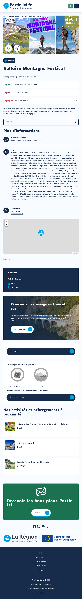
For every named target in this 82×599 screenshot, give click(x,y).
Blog (41, 570)
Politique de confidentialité (41, 584)
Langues (6, 259)
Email (13, 284)
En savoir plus (20, 330)
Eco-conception (41, 593)
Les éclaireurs (41, 561)
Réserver (14, 351)
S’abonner (39, 513)
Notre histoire (41, 566)
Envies (41, 553)
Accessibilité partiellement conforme (41, 588)
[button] (41, 233)
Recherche (70, 6)
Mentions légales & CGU (41, 580)
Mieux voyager (41, 557)
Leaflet (75, 253)
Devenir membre (17, 397)
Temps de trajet (18, 214)
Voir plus (41, 122)
